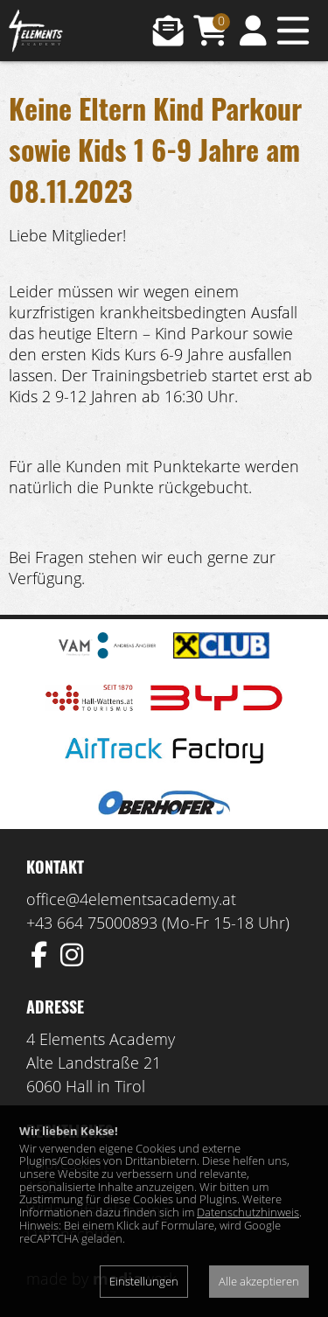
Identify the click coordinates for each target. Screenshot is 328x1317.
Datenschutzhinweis (248, 1212)
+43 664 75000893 (91, 922)
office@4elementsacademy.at (131, 898)
